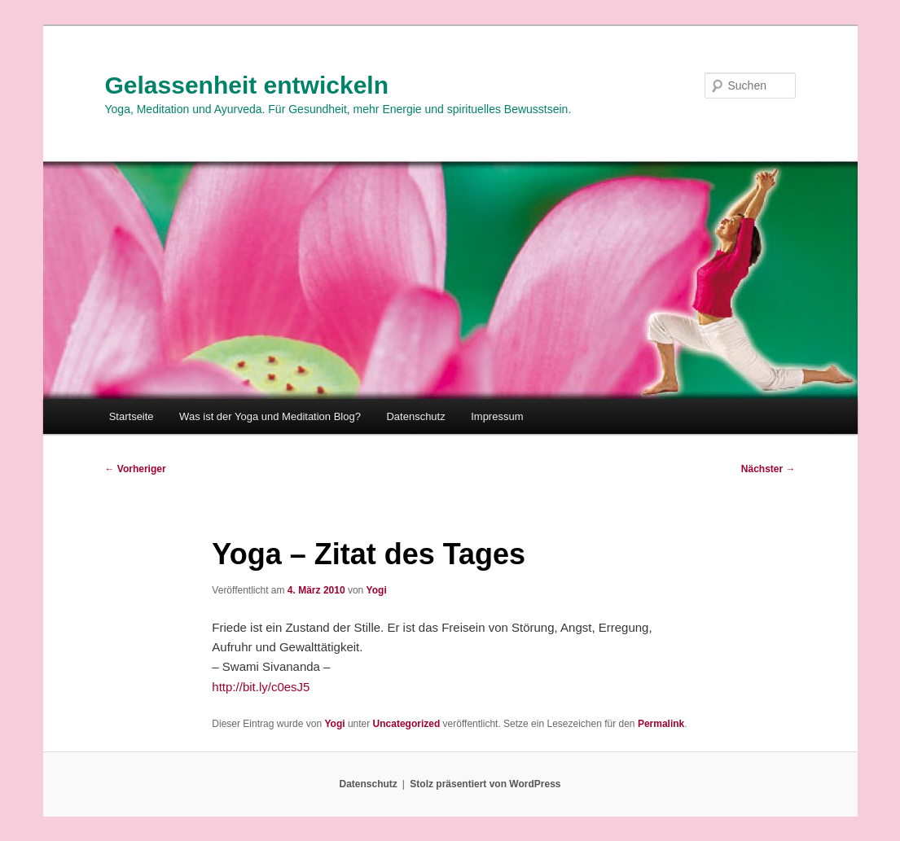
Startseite (131, 416)
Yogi (377, 590)
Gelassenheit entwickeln (247, 85)
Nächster (768, 469)
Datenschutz (415, 416)
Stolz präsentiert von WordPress (485, 784)
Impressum (497, 416)
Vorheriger (135, 469)
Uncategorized (407, 723)
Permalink (661, 723)
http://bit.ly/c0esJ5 (261, 687)
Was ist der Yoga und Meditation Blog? (270, 416)
